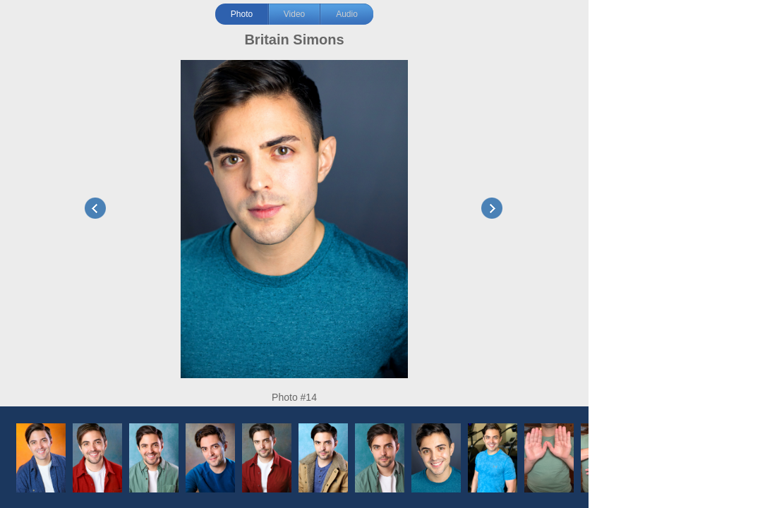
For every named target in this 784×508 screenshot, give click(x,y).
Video (294, 14)
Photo (242, 14)
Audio (347, 14)
